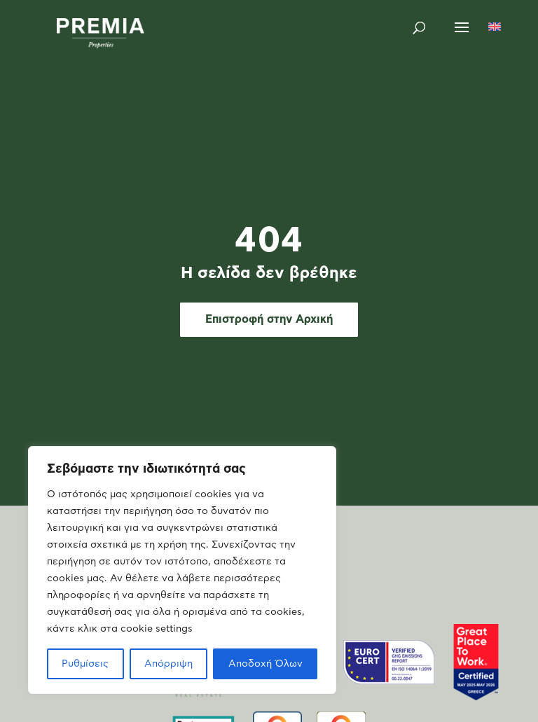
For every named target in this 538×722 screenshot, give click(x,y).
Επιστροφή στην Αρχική (269, 319)
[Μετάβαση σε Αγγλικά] (494, 27)
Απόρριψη (168, 664)
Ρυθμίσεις (85, 664)
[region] (182, 570)
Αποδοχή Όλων (265, 664)
